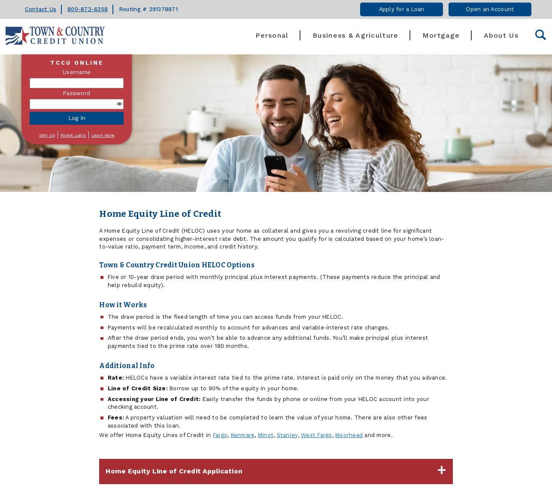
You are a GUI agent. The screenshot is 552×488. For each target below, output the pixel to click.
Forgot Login (73, 135)
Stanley (287, 435)
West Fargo (316, 435)
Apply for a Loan (402, 9)
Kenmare (243, 435)
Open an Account (490, 9)
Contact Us (41, 9)
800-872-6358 (87, 9)
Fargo (220, 435)
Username (77, 72)
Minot (265, 435)
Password (76, 93)
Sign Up (47, 135)
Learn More (103, 135)
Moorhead (349, 435)
